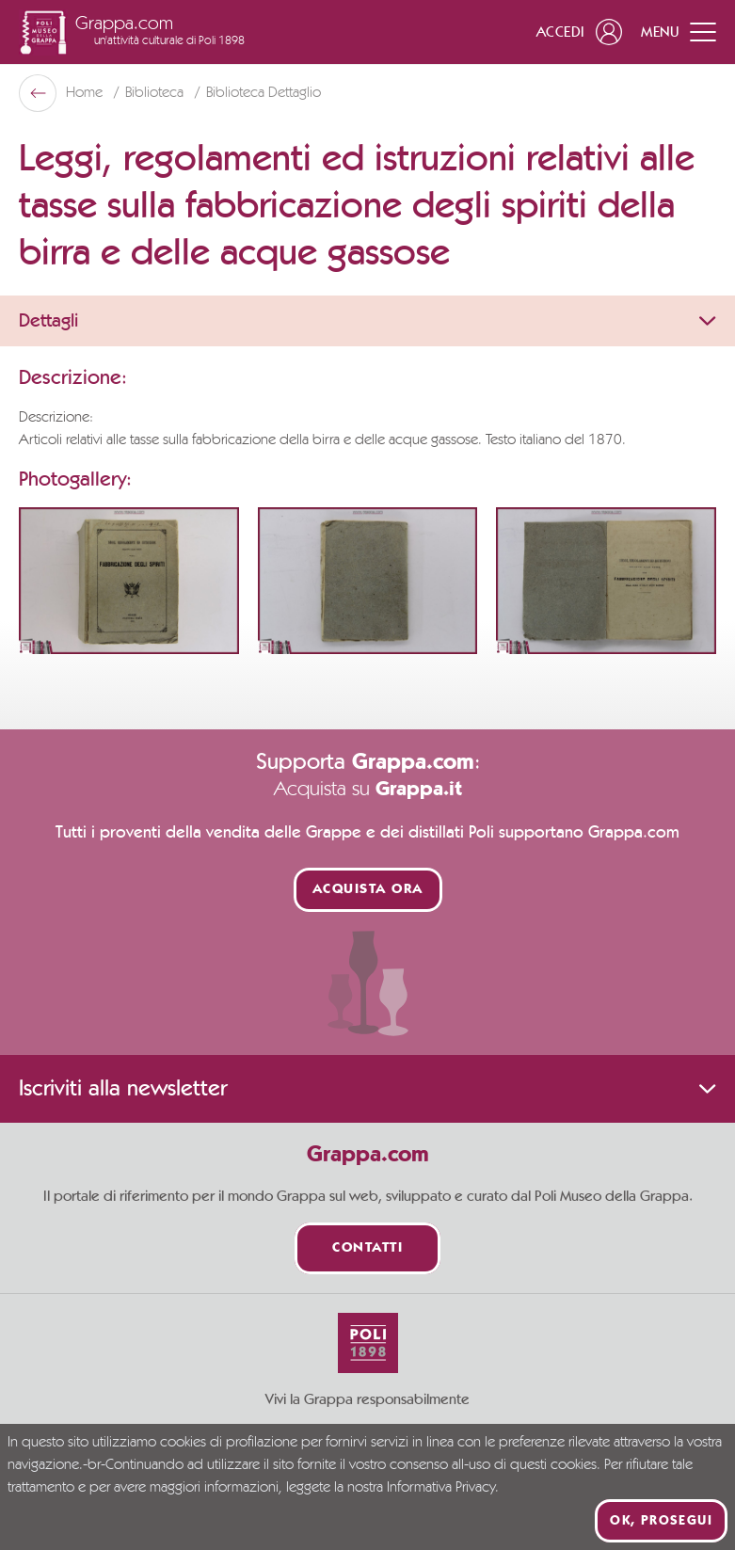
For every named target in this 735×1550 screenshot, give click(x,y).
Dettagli (367, 321)
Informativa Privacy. (443, 1487)
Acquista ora (367, 890)
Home (86, 93)
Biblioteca (156, 93)
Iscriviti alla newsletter (367, 1089)
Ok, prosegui (661, 1520)
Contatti (367, 1248)
